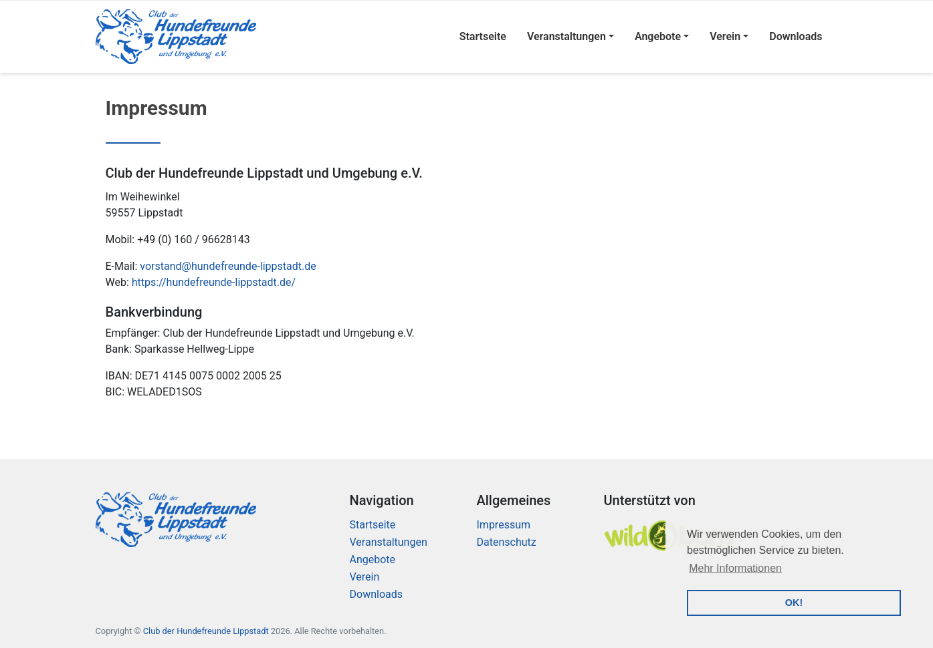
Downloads (795, 36)
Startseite (482, 36)
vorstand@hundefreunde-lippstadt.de (228, 266)
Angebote (658, 36)
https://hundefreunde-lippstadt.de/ (214, 282)
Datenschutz (506, 542)
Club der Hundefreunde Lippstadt (206, 631)
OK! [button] (794, 602)
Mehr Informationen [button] (735, 568)
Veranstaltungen (566, 36)
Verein (725, 36)
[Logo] (176, 36)
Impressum (504, 524)
